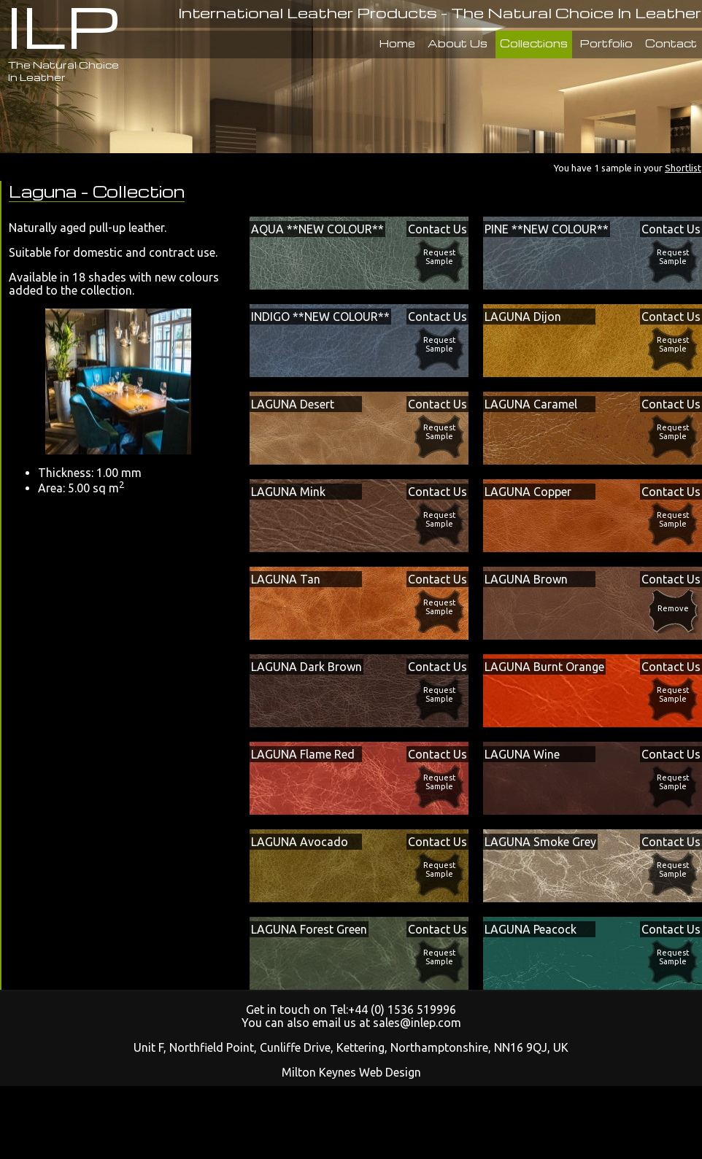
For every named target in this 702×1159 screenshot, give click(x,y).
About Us (457, 43)
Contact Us (437, 229)
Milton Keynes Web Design (351, 1072)
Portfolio (606, 43)
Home (397, 43)
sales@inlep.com (417, 1022)
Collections (534, 43)
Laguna (45, 191)
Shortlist (683, 168)
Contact (671, 43)
